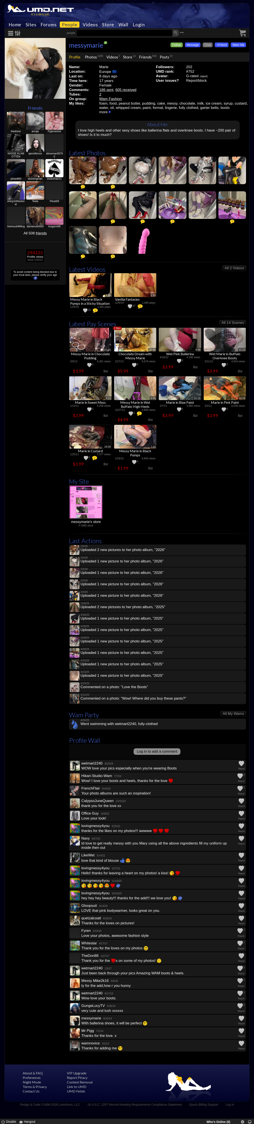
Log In (230, 1104)
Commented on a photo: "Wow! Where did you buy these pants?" (133, 698)
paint (147, 108)
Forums (49, 24)
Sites (31, 24)
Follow (176, 45)
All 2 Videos (234, 268)
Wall (123, 24)
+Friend (221, 45)
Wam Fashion (110, 99)
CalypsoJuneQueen (97, 801)
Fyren (86, 931)
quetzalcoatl (91, 918)
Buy (106, 370)
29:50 (107, 446)
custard (241, 103)
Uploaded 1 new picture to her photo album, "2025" (121, 618)
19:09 (242, 398)
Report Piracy (77, 1077)
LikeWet (88, 855)
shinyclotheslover (16, 203)
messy (172, 103)
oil (112, 108)
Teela (35, 201)
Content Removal (80, 1082)
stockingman (35, 178)
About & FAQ (33, 1073)
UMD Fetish (76, 1091)
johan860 (16, 178)
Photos (91, 57)
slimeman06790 (54, 155)
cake (161, 103)
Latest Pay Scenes (92, 324)
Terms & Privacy (35, 1087)
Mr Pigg (87, 1031)
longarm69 (54, 226)
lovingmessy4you (95, 826)
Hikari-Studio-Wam (96, 776)
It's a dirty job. (40, 14)
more (103, 112)
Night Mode (32, 1082)
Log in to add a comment (157, 751)
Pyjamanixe (54, 131)
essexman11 (54, 178)
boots (225, 108)
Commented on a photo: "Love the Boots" (114, 687)
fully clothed (188, 108)
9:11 (108, 398)
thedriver (16, 131)
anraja (35, 131)
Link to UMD (76, 1087)
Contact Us (31, 1091)
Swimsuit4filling (16, 226)
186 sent (106, 90)
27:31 (107, 349)
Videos (90, 24)
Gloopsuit (89, 906)
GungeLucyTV (93, 1006)
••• (182, 32)
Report (241, 769)
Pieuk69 (54, 201)
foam (103, 103)
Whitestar (89, 943)
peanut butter (129, 103)
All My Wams (233, 714)
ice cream (214, 103)
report (203, 76)
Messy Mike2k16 (95, 981)
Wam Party (84, 715)
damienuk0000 (35, 226)
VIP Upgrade (76, 1073)
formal (158, 108)
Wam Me (238, 45)
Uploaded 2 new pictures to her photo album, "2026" (122, 550)
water (103, 108)
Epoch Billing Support (203, 1104)
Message (193, 45)
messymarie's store (86, 522)
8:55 (153, 398)
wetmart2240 (92, 763)
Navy (85, 838)
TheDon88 (89, 956)
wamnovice (90, 1043)
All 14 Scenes (232, 323)
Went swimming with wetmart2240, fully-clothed (119, 724)
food (113, 103)
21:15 (197, 398)
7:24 (108, 295)
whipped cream (128, 108)
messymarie (86, 45)
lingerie (171, 108)
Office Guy (90, 813)
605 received (125, 90)
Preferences (32, 1077)
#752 (190, 71)
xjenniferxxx (35, 153)
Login (139, 24)
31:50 (152, 349)
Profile (74, 57)
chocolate (187, 103)
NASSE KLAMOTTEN (16, 155)
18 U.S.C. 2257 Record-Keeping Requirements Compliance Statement (134, 1104)
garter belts (209, 108)
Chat (207, 45)
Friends (35, 107)
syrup (228, 103)
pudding (148, 103)
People (69, 24)
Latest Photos (87, 153)
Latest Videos (87, 269)
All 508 (35, 233)
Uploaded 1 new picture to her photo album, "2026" (121, 561)
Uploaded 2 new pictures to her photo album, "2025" (122, 607)
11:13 (242, 349)
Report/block (196, 80)
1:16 (153, 295)
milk (200, 103)
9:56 (197, 349)
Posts (164, 57)
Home (15, 24)
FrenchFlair (90, 788)
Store (108, 24)
